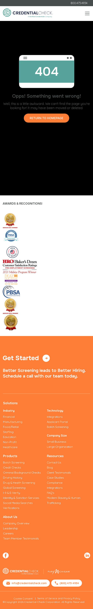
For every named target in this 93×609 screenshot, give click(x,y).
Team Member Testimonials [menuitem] (21, 538)
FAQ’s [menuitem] (50, 493)
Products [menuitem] (10, 456)
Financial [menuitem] (9, 417)
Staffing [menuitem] (8, 432)
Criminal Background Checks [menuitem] (22, 472)
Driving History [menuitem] (12, 477)
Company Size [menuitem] (57, 435)
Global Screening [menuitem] (14, 487)
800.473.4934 (79, 3)
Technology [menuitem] (55, 410)
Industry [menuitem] (9, 410)
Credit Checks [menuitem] (12, 467)
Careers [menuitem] (8, 533)
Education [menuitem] (9, 437)
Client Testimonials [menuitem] (59, 472)
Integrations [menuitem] (55, 417)
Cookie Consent (23, 598)
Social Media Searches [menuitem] (18, 503)
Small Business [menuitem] (56, 441)
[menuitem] (6, 555)
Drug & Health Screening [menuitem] (19, 482)
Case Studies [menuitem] (55, 477)
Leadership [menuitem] (10, 528)
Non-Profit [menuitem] (10, 442)
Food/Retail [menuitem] (11, 427)
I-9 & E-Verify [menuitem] (11, 493)
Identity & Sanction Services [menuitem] (21, 498)
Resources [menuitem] (55, 456)
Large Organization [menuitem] (60, 446)
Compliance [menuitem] (54, 482)
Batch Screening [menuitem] (57, 427)
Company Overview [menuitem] (16, 523)
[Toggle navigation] (87, 13)
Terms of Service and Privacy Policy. (59, 598)
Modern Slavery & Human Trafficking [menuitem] (63, 500)
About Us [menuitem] (10, 517)
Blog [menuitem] (50, 467)
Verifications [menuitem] (11, 508)
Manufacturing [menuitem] (12, 422)
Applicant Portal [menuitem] (57, 422)
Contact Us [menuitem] (54, 462)
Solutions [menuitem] (10, 403)
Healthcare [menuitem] (10, 447)
